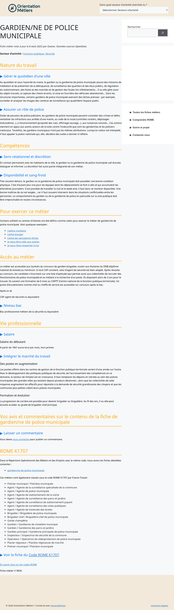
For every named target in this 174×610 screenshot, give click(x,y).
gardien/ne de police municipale (25, 470)
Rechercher (134, 26)
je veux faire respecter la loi (23, 245)
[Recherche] (162, 32)
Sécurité (50, 53)
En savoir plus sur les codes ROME (18, 564)
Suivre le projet (141, 127)
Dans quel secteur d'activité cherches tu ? (123, 4)
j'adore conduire (16, 230)
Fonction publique (33, 53)
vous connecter (21, 439)
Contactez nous (141, 135)
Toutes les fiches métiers (146, 112)
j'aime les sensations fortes (22, 238)
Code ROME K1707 (44, 554)
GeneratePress (58, 605)
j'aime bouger (15, 234)
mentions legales (159, 605)
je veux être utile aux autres (23, 241)
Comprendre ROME (143, 120)
